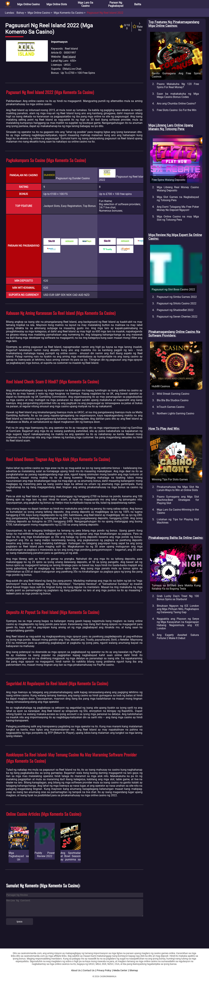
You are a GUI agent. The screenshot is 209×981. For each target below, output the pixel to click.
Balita (137, 4)
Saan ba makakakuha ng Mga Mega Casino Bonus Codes (178, 95)
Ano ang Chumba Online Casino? (176, 103)
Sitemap (133, 970)
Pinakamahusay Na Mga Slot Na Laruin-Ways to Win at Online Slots (178, 488)
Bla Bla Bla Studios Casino (172, 400)
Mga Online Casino (28, 4)
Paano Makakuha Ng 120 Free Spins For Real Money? (178, 85)
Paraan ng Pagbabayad (115, 4)
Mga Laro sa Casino (85, 4)
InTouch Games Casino (170, 406)
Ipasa (19, 921)
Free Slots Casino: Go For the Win (176, 110)
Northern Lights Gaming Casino (175, 413)
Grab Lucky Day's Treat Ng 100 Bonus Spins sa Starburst (178, 597)
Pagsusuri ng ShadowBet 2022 (175, 310)
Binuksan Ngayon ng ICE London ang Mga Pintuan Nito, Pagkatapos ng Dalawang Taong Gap (178, 609)
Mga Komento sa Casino (68, 12)
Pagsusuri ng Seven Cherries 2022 (177, 316)
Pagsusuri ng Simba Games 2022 (177, 296)
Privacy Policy (104, 970)
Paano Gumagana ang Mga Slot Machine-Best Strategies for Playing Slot (178, 500)
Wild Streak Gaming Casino (173, 393)
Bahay (20, 12)
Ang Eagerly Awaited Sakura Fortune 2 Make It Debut (178, 636)
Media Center (120, 970)
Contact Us (88, 970)
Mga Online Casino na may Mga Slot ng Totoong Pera (178, 218)
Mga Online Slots (56, 4)
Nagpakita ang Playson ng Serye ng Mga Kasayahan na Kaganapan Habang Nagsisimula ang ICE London (178, 623)
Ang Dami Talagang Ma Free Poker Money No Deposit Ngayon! (178, 208)
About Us (76, 970)
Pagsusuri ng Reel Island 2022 (105, 12)
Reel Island (69, 56)
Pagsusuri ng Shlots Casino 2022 (176, 303)
